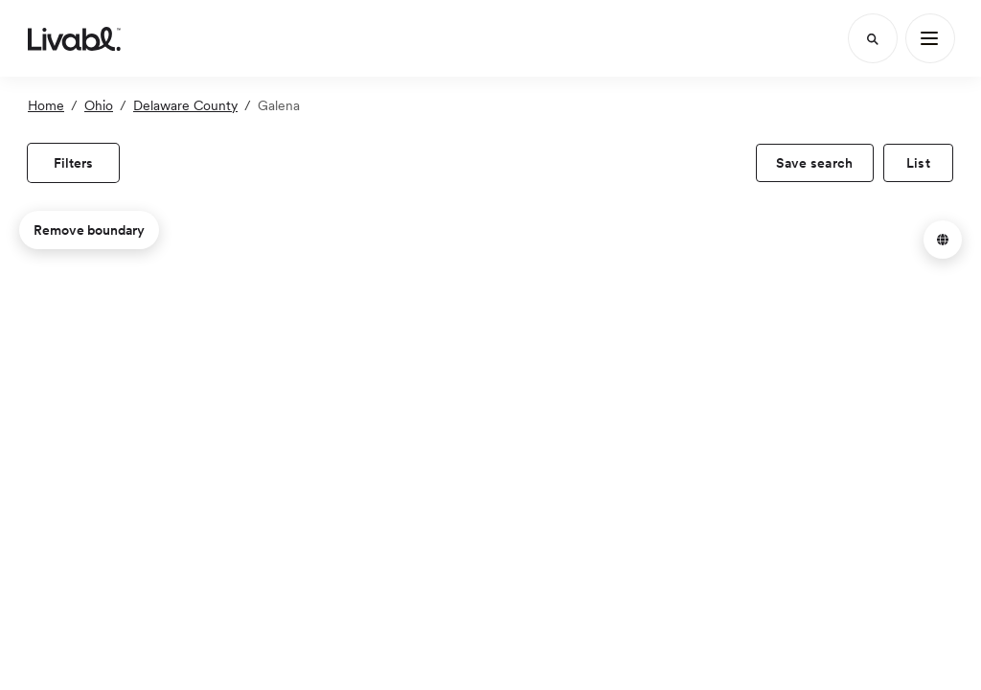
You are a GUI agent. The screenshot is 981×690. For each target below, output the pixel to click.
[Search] (873, 38)
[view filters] (73, 163)
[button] (943, 239)
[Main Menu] (930, 38)
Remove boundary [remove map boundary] (89, 230)
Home (46, 105)
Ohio (98, 105)
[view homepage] (74, 38)
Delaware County (185, 105)
